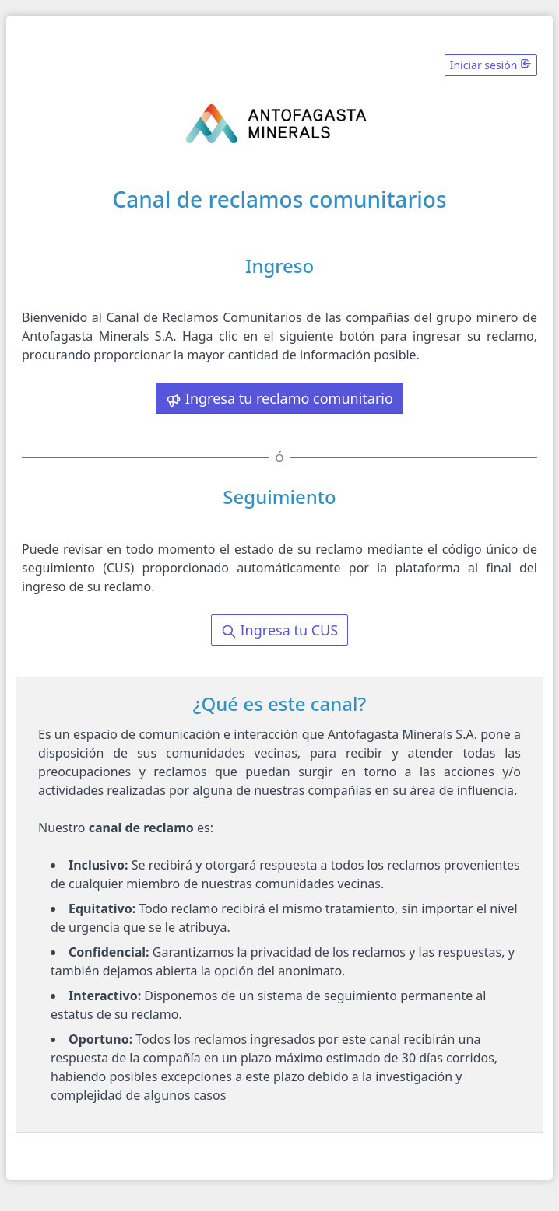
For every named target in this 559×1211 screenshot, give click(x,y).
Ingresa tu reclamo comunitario (279, 398)
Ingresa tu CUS (279, 630)
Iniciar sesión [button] (491, 65)
